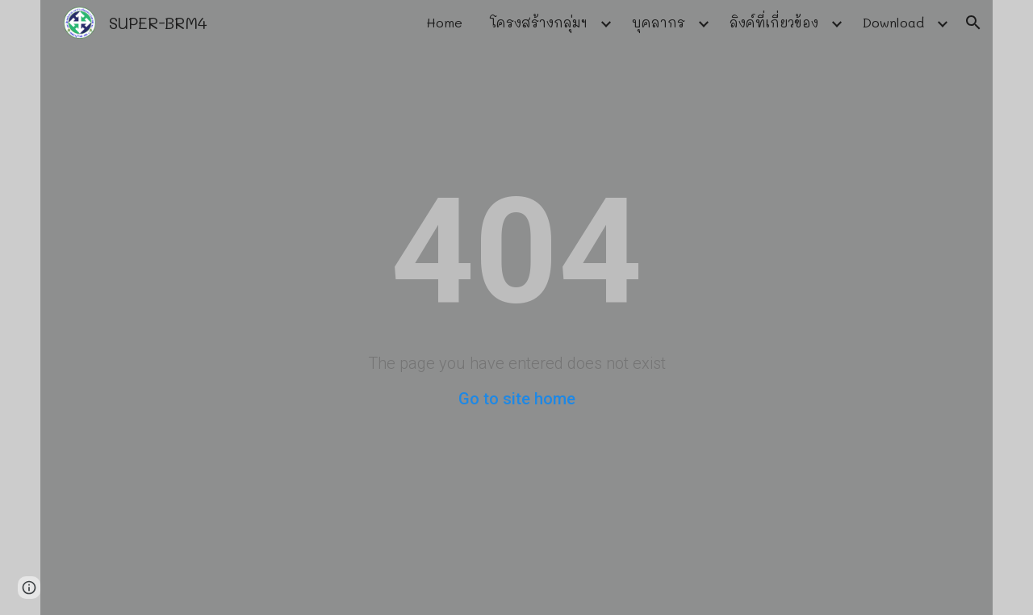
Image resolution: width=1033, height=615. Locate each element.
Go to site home (516, 398)
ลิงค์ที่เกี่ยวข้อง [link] (774, 22)
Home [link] (444, 22)
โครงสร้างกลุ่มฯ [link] (539, 22)
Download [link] (893, 22)
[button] (973, 22)
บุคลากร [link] (658, 22)
